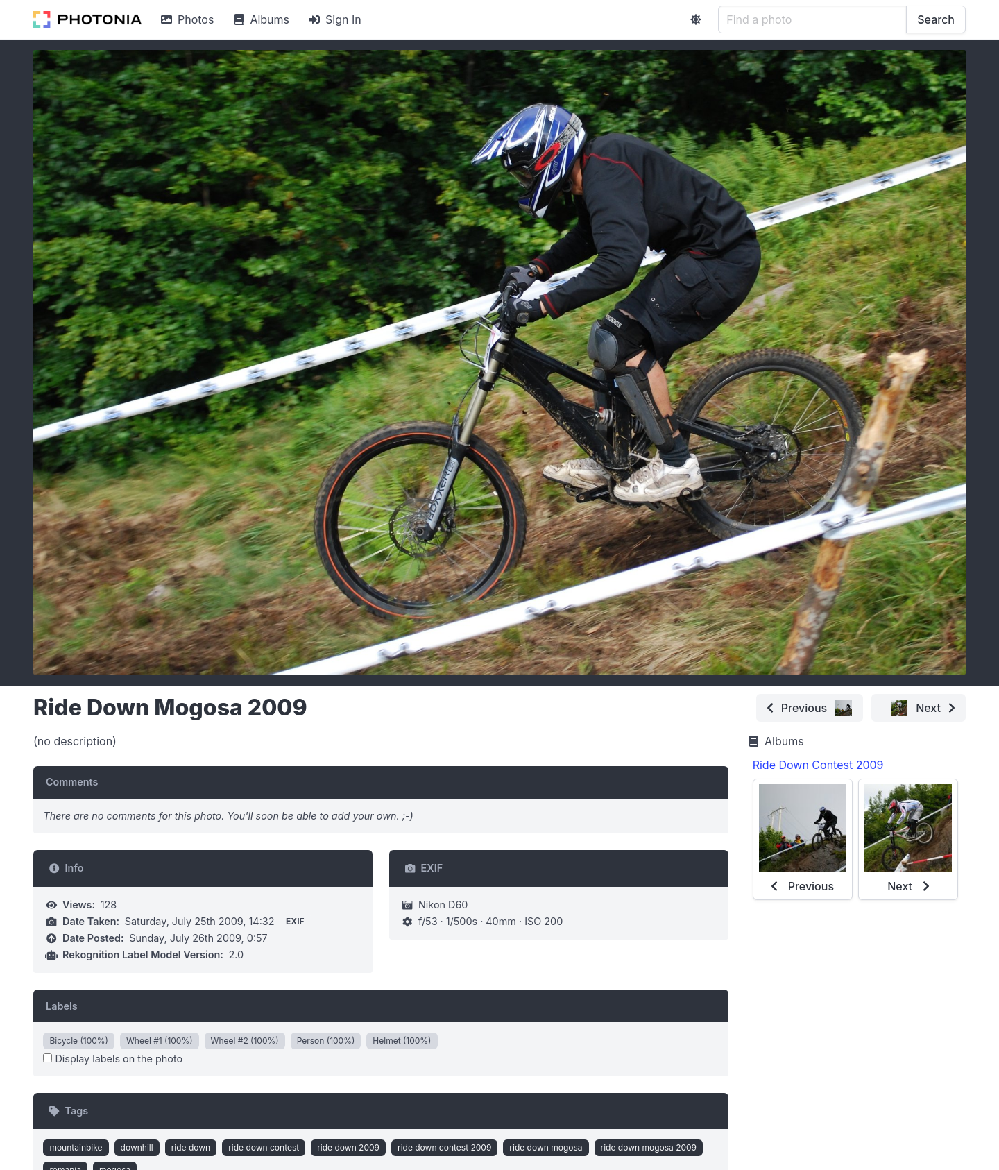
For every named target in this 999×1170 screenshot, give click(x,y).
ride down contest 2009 (444, 1147)
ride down (191, 1147)
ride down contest (263, 1147)
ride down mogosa (545, 1147)
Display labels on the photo (112, 1059)
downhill (137, 1147)
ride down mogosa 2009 (649, 1147)
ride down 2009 (348, 1147)
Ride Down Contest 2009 (818, 765)
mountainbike (75, 1147)
